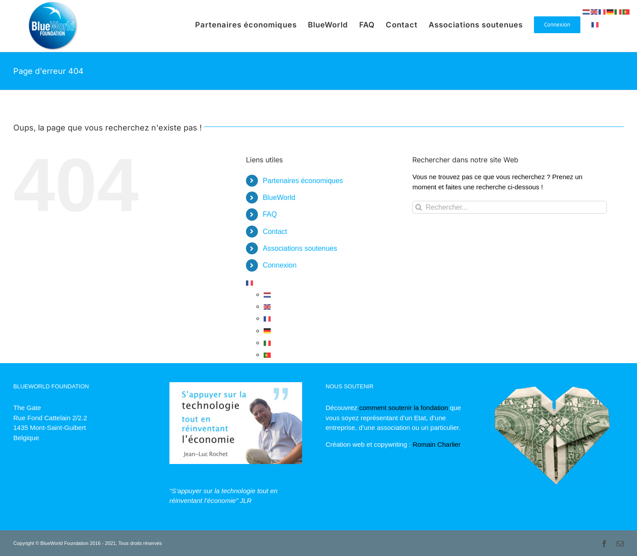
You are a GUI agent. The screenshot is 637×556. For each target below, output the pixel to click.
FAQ (270, 214)
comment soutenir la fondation (403, 407)
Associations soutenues (300, 248)
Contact (275, 231)
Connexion (280, 265)
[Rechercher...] (509, 207)
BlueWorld (279, 197)
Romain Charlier (436, 444)
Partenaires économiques (303, 180)
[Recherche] (418, 207)
